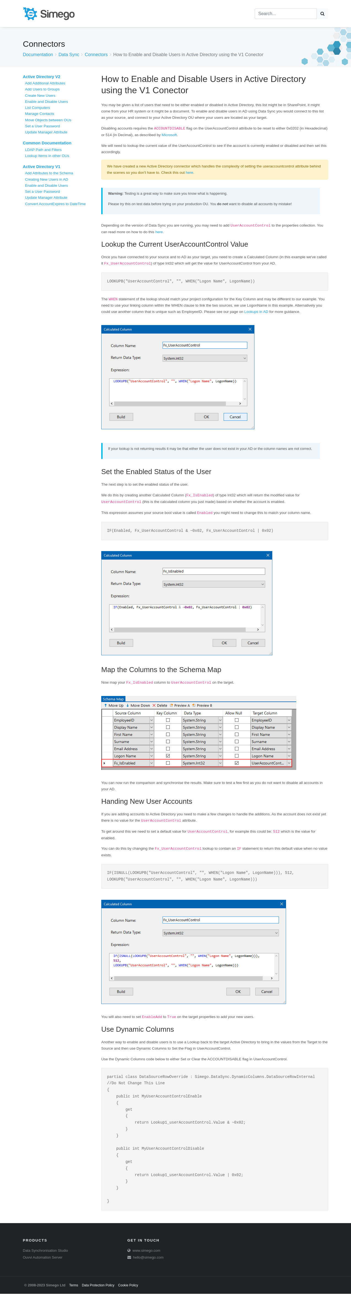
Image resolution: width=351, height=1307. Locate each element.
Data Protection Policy (98, 1298)
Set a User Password (42, 126)
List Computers (37, 108)
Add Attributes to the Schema (49, 173)
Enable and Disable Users (46, 102)
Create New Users (40, 95)
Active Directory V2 (41, 77)
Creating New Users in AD (46, 179)
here (189, 172)
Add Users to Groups (42, 89)
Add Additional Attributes (45, 83)
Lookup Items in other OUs (47, 156)
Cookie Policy (128, 1298)
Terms (73, 1298)
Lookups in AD (256, 312)
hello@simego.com (148, 1271)
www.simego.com (146, 1264)
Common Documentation (47, 143)
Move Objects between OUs (48, 120)
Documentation (38, 54)
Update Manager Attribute (46, 132)
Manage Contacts (39, 114)
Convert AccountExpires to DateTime (55, 204)
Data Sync (69, 54)
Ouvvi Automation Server (42, 1271)
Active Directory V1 (41, 166)
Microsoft (169, 135)
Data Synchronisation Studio (45, 1264)
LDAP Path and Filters (43, 150)
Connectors (96, 54)
